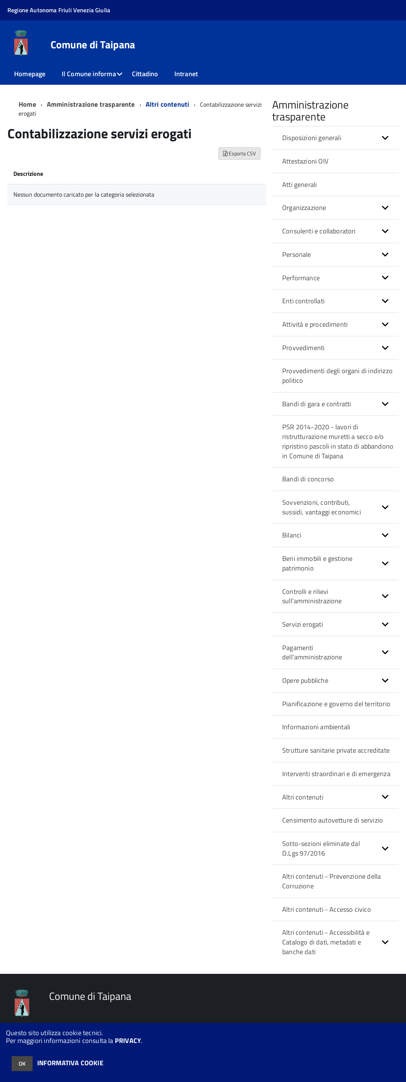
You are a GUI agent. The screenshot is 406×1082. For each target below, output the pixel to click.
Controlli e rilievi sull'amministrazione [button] (312, 596)
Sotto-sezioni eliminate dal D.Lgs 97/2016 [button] (321, 848)
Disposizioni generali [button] (311, 138)
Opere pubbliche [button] (305, 680)
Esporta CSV (239, 153)
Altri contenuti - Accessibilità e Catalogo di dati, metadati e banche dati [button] (326, 941)
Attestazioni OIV (305, 161)
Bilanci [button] (291, 535)
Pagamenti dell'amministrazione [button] (312, 652)
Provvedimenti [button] (303, 348)
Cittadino (145, 74)
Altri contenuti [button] (302, 797)
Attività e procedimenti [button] (315, 324)
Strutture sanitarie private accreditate (336, 750)
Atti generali (299, 185)
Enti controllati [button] (303, 301)
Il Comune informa (89, 74)
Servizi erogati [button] (302, 624)
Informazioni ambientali (316, 727)
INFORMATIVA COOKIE (70, 1063)
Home (27, 104)
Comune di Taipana (93, 44)
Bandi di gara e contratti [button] (316, 404)
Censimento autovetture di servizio (332, 820)
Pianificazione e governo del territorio (336, 704)
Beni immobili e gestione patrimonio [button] (317, 563)
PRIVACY (128, 1041)
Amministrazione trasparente (91, 104)
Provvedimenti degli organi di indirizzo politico (337, 375)
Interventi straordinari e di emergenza (336, 774)
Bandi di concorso (308, 479)
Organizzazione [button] (304, 208)
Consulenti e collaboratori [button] (319, 231)
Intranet (186, 74)
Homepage (29, 74)
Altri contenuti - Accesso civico (326, 909)
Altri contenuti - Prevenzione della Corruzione (331, 881)
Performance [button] (301, 278)
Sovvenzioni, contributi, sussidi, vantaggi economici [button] (321, 507)
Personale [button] (296, 254)
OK (22, 1063)
